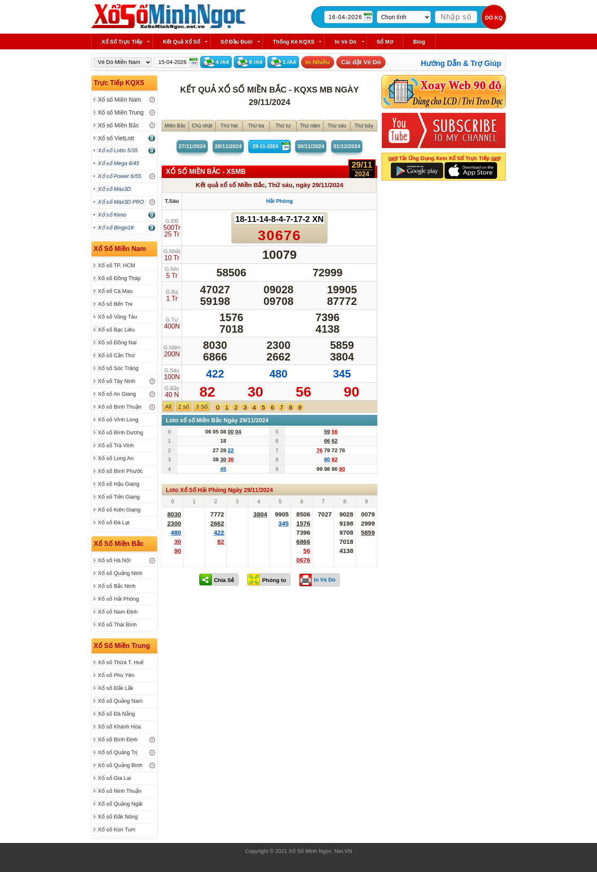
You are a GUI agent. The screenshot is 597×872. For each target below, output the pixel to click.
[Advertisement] (269, 657)
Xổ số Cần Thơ (116, 355)
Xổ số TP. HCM (116, 265)
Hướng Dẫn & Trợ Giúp (461, 63)
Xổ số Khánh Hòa (119, 726)
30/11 (310, 146)
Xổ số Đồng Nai (117, 342)
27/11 (192, 146)
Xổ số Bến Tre (115, 304)
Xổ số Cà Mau (115, 291)
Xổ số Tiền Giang (119, 497)
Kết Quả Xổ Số (181, 42)
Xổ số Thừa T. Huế (120, 662)
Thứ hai (229, 126)
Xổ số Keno (112, 215)
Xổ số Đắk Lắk (115, 688)
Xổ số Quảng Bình (120, 765)
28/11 (228, 146)
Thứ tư (283, 126)
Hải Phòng (279, 201)
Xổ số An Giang (117, 394)
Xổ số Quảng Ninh (120, 573)
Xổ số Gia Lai (114, 778)
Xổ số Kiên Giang (119, 510)
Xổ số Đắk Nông (118, 817)
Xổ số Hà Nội (114, 560)
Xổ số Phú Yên (116, 675)
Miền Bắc (175, 126)
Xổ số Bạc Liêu (116, 329)
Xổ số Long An (115, 458)
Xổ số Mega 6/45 (118, 163)
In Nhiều (318, 62)
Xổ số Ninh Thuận (119, 791)
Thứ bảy (363, 126)
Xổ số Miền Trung (120, 112)
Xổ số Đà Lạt (113, 522)
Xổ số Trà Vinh (116, 445)
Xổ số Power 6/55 (119, 176)
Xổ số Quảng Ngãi (120, 804)
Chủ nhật (202, 126)
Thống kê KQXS (293, 42)
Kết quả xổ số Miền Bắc (230, 184)
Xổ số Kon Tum (116, 829)
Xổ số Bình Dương (120, 432)
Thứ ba (256, 126)
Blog (419, 42)
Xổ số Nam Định (118, 612)
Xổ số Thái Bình (117, 624)
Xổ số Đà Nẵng (116, 714)
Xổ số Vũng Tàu (117, 317)
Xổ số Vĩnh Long (118, 420)
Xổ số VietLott (116, 138)
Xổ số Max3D (114, 189)
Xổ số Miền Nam (119, 99)
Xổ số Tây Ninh (116, 381)
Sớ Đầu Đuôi (236, 42)
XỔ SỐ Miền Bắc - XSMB (206, 171)
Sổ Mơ (384, 42)
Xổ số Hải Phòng (118, 599)
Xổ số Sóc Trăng (118, 368)
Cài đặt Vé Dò (361, 62)
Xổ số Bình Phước (120, 471)
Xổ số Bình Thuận (119, 407)
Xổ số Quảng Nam (120, 701)
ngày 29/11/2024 (319, 184)
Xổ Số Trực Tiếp (122, 42)
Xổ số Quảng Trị (117, 752)
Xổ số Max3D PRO (121, 202)
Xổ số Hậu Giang (118, 484)
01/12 (346, 146)
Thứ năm (310, 126)
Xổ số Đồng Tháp (119, 278)
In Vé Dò (345, 42)
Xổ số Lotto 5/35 (118, 150)
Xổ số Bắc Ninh (117, 586)
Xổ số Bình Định (118, 739)
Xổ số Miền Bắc (118, 125)
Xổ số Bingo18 (115, 227)
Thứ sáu (337, 126)
